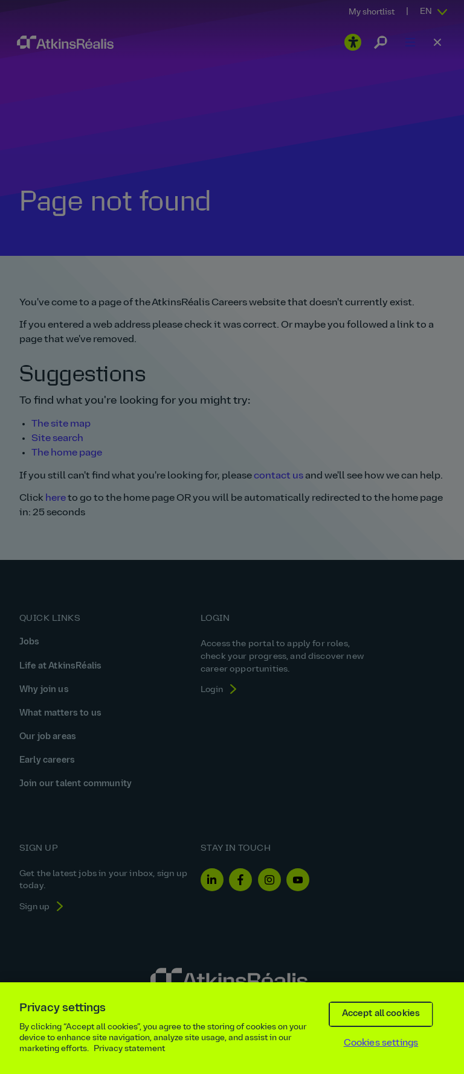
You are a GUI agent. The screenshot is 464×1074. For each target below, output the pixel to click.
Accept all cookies (381, 1013)
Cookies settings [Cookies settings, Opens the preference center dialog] (381, 1043)
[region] (232, 1028)
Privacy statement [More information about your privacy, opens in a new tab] (129, 1048)
